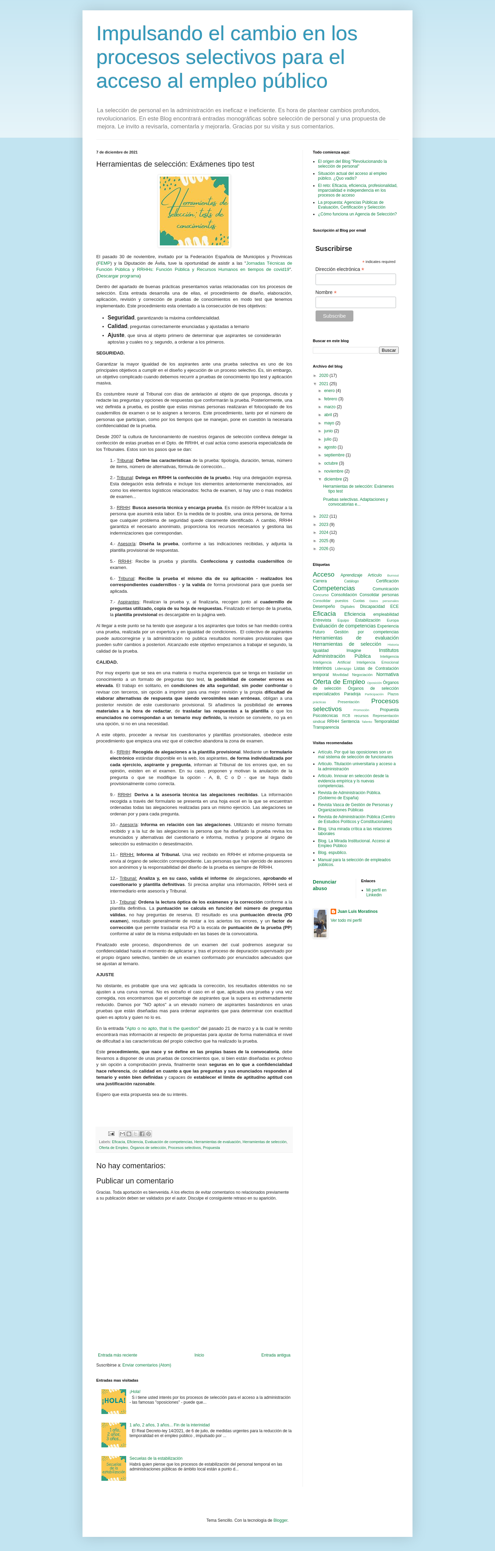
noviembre (334, 471)
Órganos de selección (148, 1148)
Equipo (343, 620)
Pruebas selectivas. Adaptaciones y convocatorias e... (355, 502)
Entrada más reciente (117, 1355)
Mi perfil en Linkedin (376, 892)
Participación (374, 694)
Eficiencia (135, 1142)
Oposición (374, 683)
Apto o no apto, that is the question (162, 1028)
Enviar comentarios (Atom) (146, 1365)
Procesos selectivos (184, 1148)
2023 (324, 524)
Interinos (322, 668)
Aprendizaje (351, 575)
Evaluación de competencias (168, 1142)
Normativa (387, 674)
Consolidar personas (379, 594)
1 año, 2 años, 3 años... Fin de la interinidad (170, 1425)
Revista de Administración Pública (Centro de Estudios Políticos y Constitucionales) (356, 819)
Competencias (334, 588)
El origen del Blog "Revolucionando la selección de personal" (352, 164)
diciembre (333, 479)
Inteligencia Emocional (377, 662)
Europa (393, 620)
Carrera (320, 581)
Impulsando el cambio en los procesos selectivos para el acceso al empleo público (227, 57)
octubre (331, 463)
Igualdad (321, 650)
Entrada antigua (275, 1355)
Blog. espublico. (332, 852)
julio (328, 439)
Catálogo (351, 581)
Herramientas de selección (265, 1142)
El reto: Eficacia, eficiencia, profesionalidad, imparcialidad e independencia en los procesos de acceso (357, 190)
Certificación (387, 581)
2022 (324, 516)
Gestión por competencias (366, 632)
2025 (324, 540)
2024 (324, 532)
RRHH (333, 721)
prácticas (319, 702)
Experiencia (388, 626)
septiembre (335, 455)
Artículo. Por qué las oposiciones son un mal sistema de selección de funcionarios (355, 754)
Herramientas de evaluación (217, 1142)
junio (329, 431)
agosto (331, 447)
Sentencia (350, 721)
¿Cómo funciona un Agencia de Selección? (357, 214)
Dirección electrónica (340, 269)
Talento (367, 722)
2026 (324, 548)
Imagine (353, 650)
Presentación (349, 702)
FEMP (104, 263)
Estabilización (367, 620)
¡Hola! (135, 1391)
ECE (394, 606)
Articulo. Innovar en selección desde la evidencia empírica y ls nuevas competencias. (353, 780)
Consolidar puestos (330, 601)
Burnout (393, 575)
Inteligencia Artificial (332, 662)
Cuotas (359, 601)
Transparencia (326, 727)
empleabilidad (386, 614)
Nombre (326, 292)
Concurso (321, 595)
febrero (331, 399)
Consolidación (344, 594)
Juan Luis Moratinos (358, 911)
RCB (346, 716)
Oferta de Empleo (113, 1148)
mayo (330, 423)
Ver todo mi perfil (346, 920)
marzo (330, 406)
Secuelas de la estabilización (156, 1458)
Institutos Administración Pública (356, 653)
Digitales (348, 606)
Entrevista (322, 620)
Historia (393, 644)
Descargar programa (118, 275)
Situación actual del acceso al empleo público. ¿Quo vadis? (352, 176)
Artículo (375, 575)
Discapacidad (372, 606)
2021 (324, 383)
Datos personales (384, 601)
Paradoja (352, 694)
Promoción (361, 710)
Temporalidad (386, 721)
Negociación (362, 675)
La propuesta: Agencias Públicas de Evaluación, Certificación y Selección (351, 205)
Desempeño (324, 606)
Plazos (393, 694)
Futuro (319, 632)
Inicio (199, 1355)
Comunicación (386, 589)
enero (330, 390)
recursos (361, 716)
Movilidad (341, 675)
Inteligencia (389, 656)
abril (328, 414)
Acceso (323, 574)
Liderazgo (343, 668)
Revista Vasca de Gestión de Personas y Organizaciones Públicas (355, 807)
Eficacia (118, 1142)
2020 (324, 375)
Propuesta (211, 1148)
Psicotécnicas (325, 715)
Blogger (280, 1520)
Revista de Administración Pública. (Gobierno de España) (349, 795)
